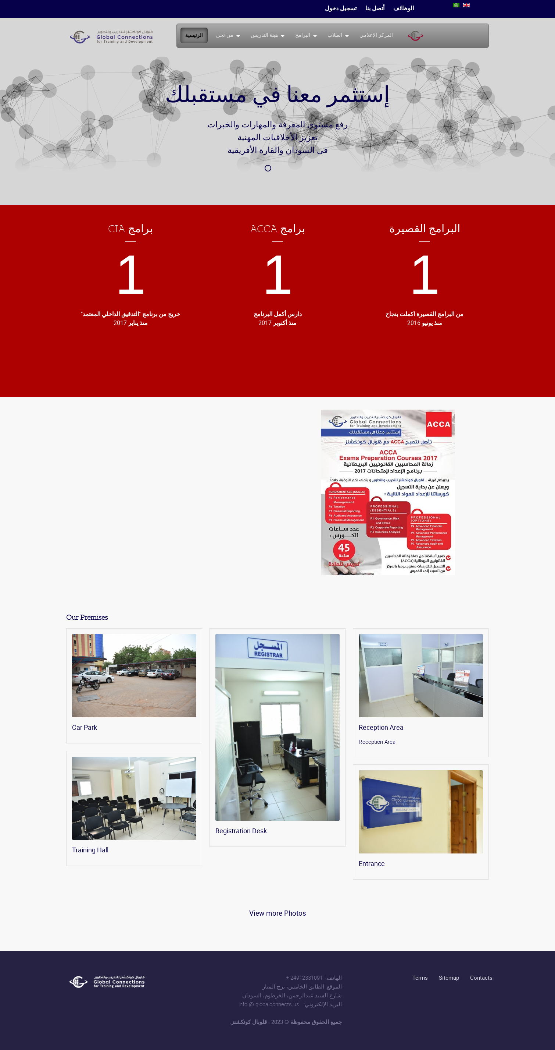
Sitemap (449, 977)
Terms (420, 977)
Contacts (481, 977)
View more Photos (277, 913)
